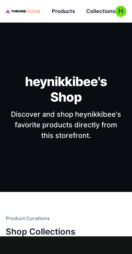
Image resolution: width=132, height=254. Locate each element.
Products (63, 11)
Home (33, 11)
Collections (100, 11)
